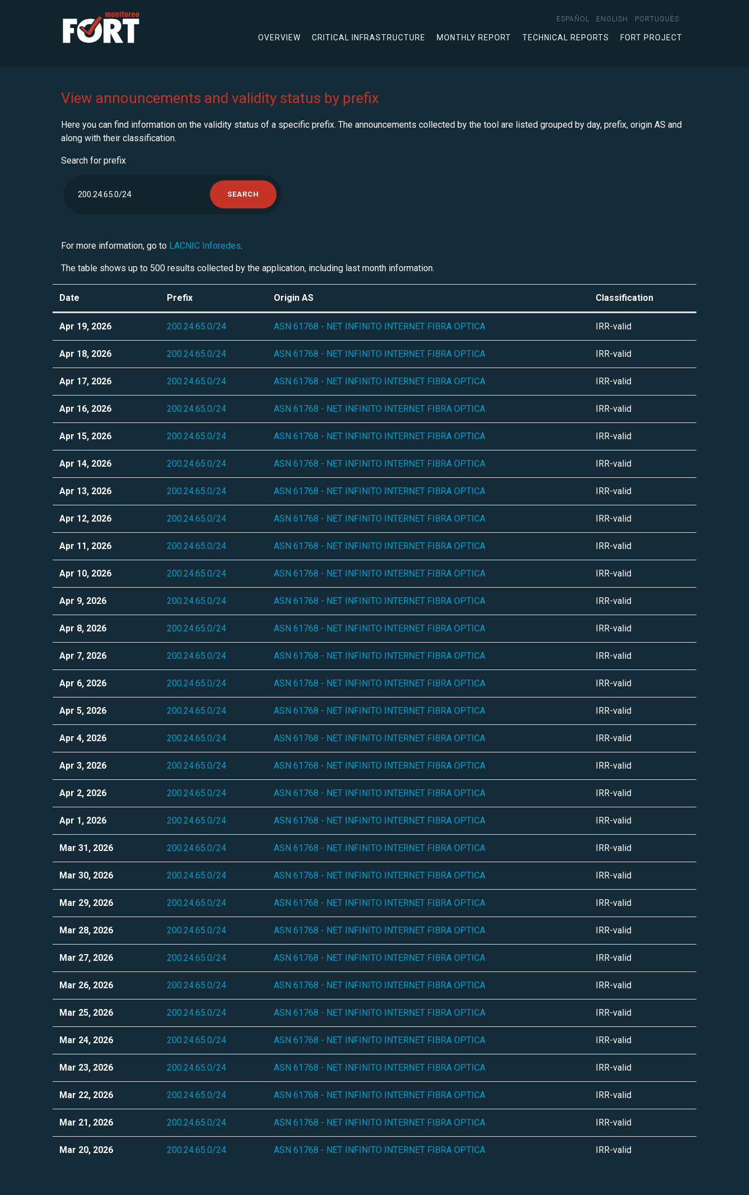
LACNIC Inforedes (205, 245)
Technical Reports (565, 37)
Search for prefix (93, 160)
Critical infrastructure (368, 37)
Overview (279, 37)
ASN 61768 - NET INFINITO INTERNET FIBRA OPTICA (379, 326)
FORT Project (651, 37)
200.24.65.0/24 (196, 326)
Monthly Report (474, 37)
